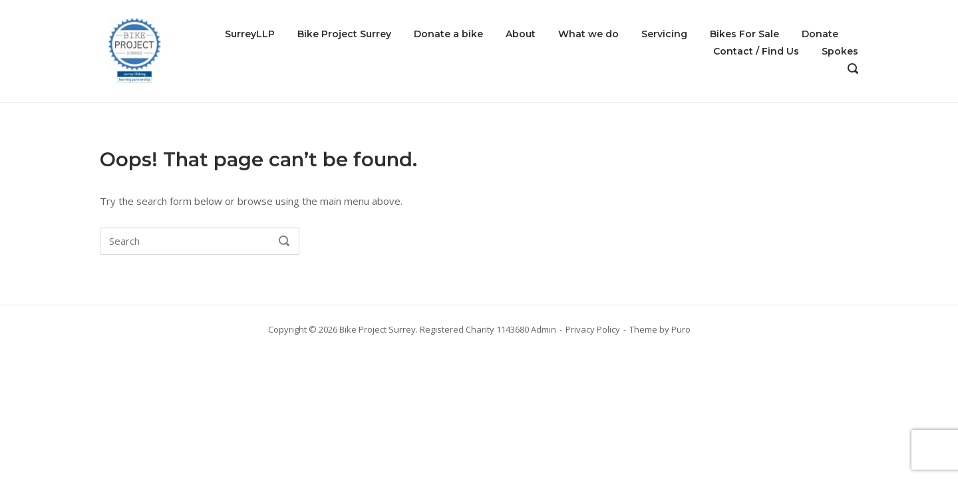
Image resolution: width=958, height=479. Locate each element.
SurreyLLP (250, 34)
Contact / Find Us (756, 51)
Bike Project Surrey (344, 34)
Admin (543, 329)
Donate (820, 34)
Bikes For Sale (744, 34)
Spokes (840, 51)
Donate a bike (448, 34)
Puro (681, 329)
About (521, 34)
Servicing (664, 34)
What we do (588, 34)
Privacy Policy (592, 329)
